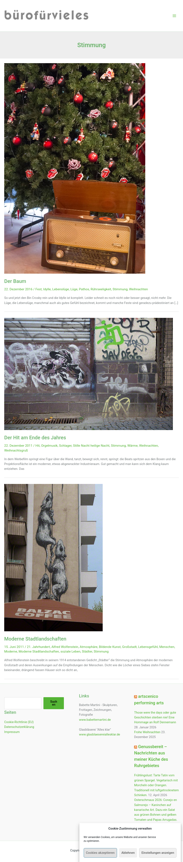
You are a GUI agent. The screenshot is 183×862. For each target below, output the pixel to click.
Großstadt (129, 647)
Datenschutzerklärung (19, 727)
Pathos (84, 289)
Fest (38, 289)
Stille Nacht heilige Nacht (91, 446)
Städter (87, 651)
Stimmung (120, 289)
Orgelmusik (49, 446)
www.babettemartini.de (95, 720)
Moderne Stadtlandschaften (35, 639)
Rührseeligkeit (101, 289)
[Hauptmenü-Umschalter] (174, 15)
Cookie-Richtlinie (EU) (19, 722)
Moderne (10, 651)
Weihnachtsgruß (16, 450)
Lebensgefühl (148, 647)
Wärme (132, 446)
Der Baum (15, 281)
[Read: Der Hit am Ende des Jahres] (88, 374)
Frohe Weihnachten (147, 732)
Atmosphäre (89, 647)
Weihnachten (138, 289)
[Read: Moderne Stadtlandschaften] (53, 557)
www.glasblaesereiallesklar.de (99, 734)
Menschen (166, 647)
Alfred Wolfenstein (64, 647)
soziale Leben (71, 651)
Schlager (65, 446)
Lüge (73, 289)
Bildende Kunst (110, 647)
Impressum (12, 732)
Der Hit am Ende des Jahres (35, 438)
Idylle (47, 289)
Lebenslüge (60, 289)
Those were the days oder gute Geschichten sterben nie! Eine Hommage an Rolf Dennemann (155, 717)
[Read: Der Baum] (74, 168)
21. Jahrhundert (38, 647)
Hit (37, 446)
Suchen (53, 703)
